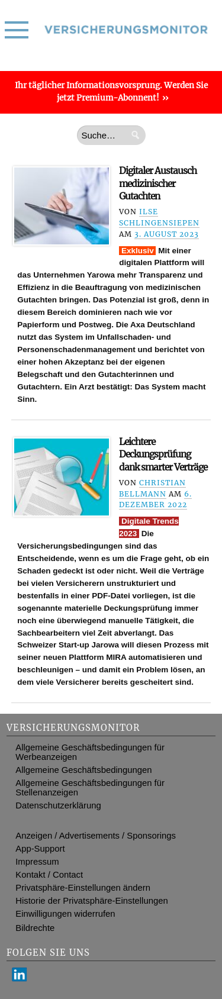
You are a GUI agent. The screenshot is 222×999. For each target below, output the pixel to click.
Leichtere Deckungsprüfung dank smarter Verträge (163, 454)
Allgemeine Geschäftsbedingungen (83, 770)
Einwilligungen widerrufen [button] (65, 914)
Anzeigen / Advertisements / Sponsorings (95, 835)
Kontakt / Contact (49, 874)
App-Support (40, 848)
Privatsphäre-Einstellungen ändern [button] (82, 887)
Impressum (37, 861)
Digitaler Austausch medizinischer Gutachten (158, 183)
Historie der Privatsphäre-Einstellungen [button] (91, 900)
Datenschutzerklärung (58, 805)
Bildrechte (34, 928)
